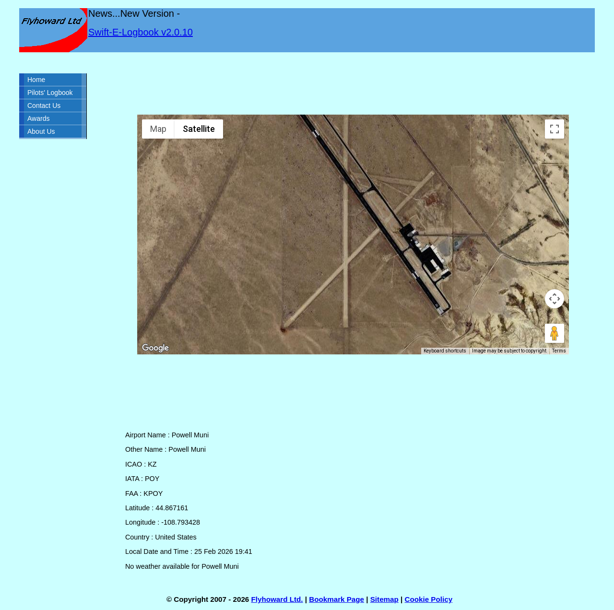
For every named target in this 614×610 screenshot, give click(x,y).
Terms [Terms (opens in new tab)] (559, 350)
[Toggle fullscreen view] (554, 129)
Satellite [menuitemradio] (199, 129)
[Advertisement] (353, 83)
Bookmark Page (336, 599)
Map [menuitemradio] (158, 129)
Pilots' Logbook (50, 92)
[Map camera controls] (554, 298)
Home (36, 79)
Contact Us (43, 105)
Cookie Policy (429, 599)
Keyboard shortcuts (445, 350)
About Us (41, 131)
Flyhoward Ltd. (277, 599)
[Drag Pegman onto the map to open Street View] (554, 333)
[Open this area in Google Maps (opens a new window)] (155, 348)
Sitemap (384, 599)
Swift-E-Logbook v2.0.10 (140, 32)
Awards (38, 118)
